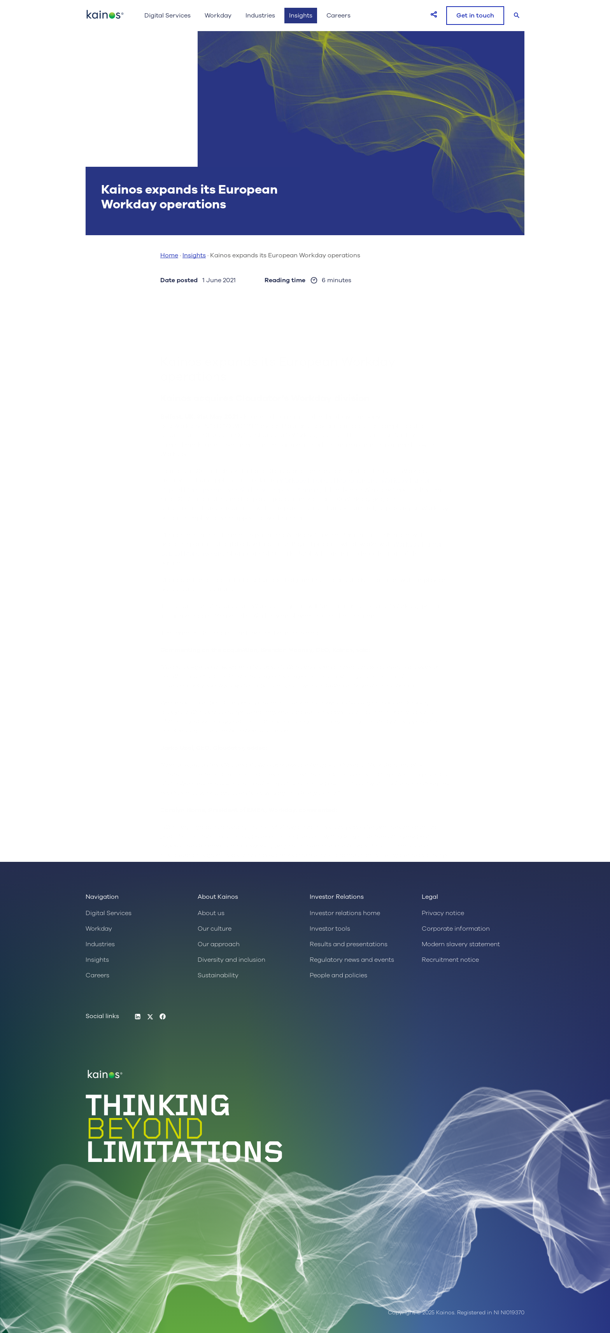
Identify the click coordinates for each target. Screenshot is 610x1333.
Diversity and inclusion (231, 960)
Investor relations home (345, 913)
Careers (338, 15)
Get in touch (475, 15)
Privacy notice (443, 913)
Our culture (214, 928)
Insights (300, 15)
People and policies (338, 975)
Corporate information (456, 928)
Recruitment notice (450, 960)
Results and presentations (348, 944)
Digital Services (167, 15)
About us (211, 913)
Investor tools (330, 928)
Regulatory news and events (352, 960)
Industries (260, 15)
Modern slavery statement (461, 944)
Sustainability (218, 975)
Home (169, 255)
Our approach (219, 944)
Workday (218, 15)
